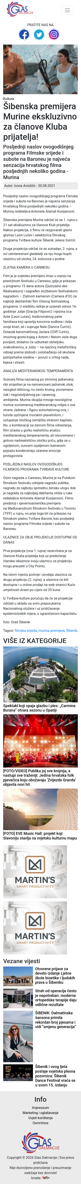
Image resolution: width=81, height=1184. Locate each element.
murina (43, 631)
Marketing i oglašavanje (40, 1113)
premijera (57, 631)
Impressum (40, 1108)
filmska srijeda (26, 631)
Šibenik (71, 631)
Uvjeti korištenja (40, 1118)
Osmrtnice (40, 1123)
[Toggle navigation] (67, 10)
